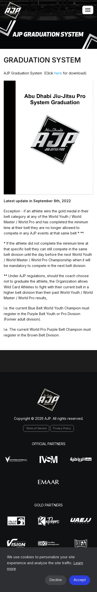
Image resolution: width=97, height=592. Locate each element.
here (58, 73)
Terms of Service (36, 428)
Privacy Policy (62, 428)
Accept (80, 580)
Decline (55, 580)
